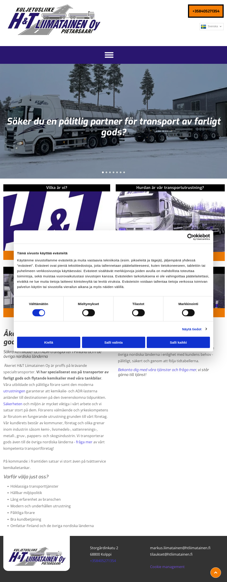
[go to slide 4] (113, 172)
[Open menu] (109, 55)
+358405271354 (103, 560)
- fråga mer (83, 442)
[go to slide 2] (106, 172)
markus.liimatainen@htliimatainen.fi (180, 547)
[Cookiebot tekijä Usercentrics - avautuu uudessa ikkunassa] (190, 237)
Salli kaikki (178, 342)
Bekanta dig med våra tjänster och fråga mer (157, 369)
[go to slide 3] (110, 172)
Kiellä (48, 342)
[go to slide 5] (117, 172)
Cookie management (167, 566)
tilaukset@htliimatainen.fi (171, 554)
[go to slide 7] (124, 172)
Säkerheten (12, 403)
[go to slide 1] (103, 172)
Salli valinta (113, 342)
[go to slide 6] (120, 172)
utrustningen (14, 391)
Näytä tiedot (192, 329)
